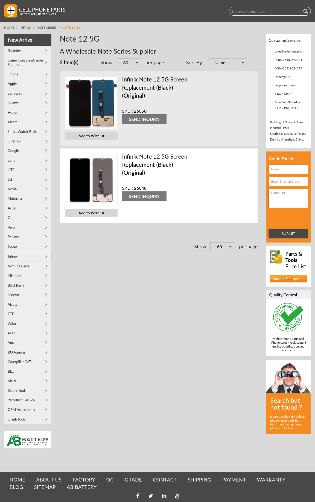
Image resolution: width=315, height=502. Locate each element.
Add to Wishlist (91, 135)
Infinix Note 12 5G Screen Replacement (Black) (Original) (154, 87)
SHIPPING (199, 480)
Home (9, 27)
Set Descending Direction (252, 63)
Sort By (194, 62)
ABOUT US (49, 480)
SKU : (127, 110)
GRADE (133, 480)
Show (107, 62)
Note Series (47, 27)
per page (154, 62)
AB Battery (82, 487)
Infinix (25, 27)
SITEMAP (45, 487)
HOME (17, 480)
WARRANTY (271, 480)
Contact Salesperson (288, 278)
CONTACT (165, 480)
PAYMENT (234, 480)
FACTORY (83, 480)
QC (109, 480)
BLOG (16, 487)
